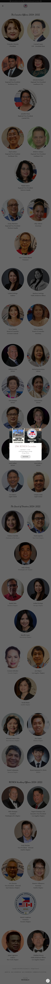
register (25, 456)
